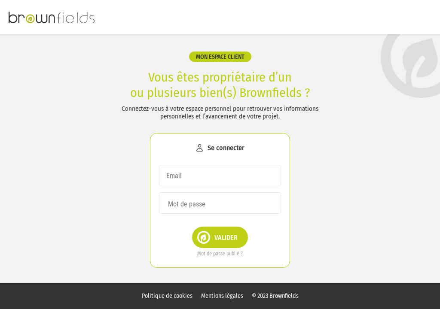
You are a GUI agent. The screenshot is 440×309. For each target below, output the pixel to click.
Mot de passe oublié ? (220, 254)
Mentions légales (222, 296)
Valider (217, 237)
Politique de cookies (167, 296)
